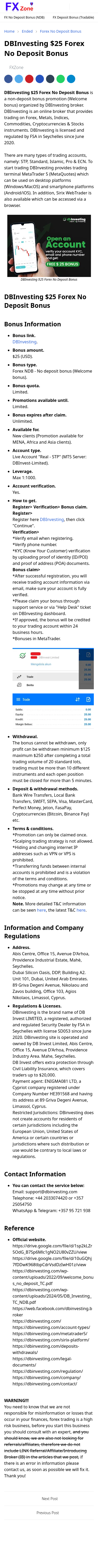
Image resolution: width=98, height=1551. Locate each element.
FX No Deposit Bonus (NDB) (24, 17)
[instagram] (50, 6)
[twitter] (64, 6)
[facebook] (42, 6)
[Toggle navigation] (90, 6)
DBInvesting (25, 342)
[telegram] (57, 6)
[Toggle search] (82, 6)
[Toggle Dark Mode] (74, 6)
